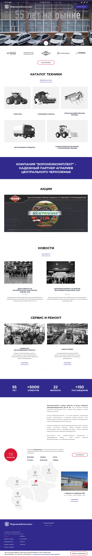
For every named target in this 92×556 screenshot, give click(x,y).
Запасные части (27, 11)
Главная (6, 11)
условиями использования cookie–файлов (46, 554)
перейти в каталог (46, 80)
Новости (78, 11)
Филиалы (61, 11)
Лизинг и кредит (52, 11)
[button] (44, 237)
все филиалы (80, 454)
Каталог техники (15, 11)
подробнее (74, 499)
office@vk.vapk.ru (58, 2)
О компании (69, 11)
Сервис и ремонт (39, 11)
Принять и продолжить (79, 553)
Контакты (85, 11)
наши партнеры (46, 62)
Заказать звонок (81, 6)
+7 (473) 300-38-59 (45, 2)
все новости (46, 254)
